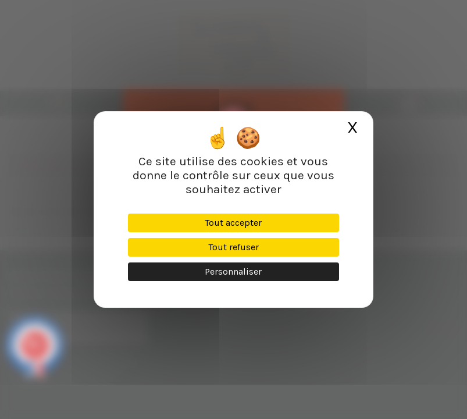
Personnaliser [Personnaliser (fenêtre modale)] (233, 271)
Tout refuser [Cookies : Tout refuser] (233, 247)
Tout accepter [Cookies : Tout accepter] (233, 222)
